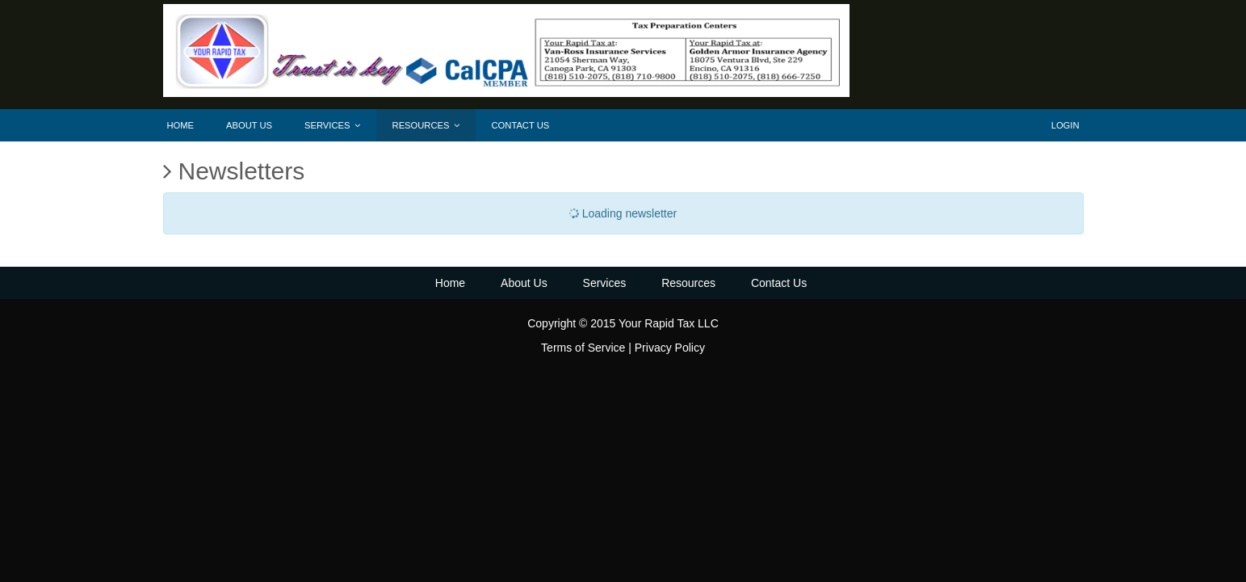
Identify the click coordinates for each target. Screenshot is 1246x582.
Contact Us (521, 125)
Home (181, 125)
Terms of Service (583, 347)
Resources (425, 125)
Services (331, 125)
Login (1065, 125)
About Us (249, 125)
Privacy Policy (670, 347)
